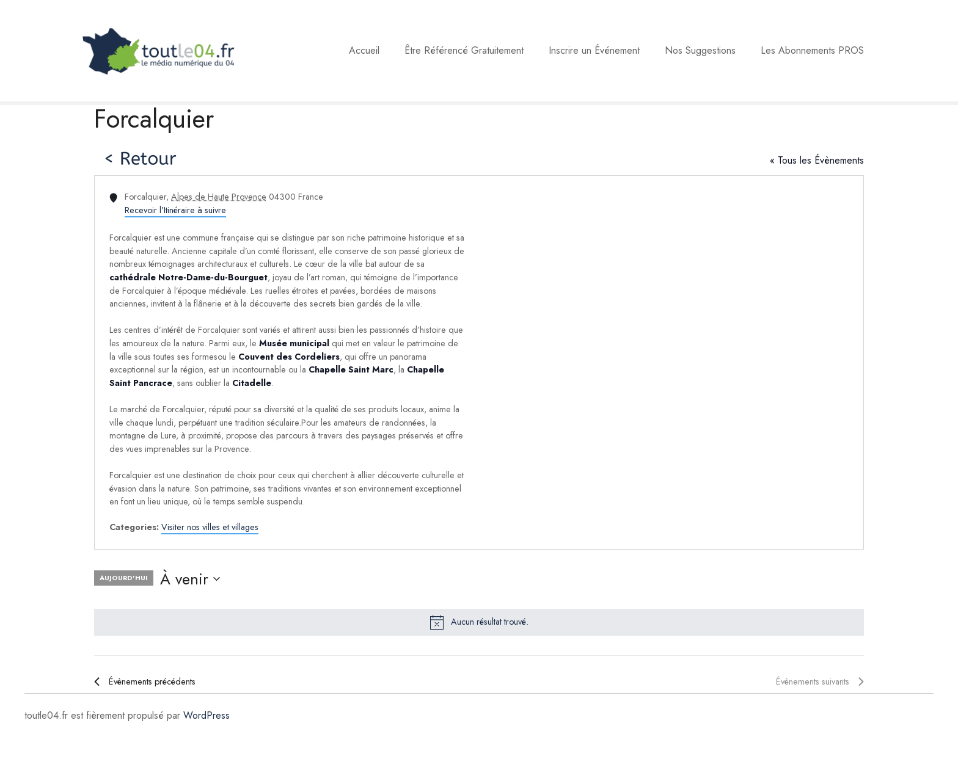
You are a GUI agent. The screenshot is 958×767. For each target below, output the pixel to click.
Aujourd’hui (124, 578)
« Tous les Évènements (817, 160)
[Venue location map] (670, 362)
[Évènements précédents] (145, 682)
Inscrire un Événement (594, 50)
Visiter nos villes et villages (209, 527)
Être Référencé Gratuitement (464, 50)
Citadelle (251, 383)
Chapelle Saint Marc (351, 369)
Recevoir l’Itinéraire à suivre (175, 210)
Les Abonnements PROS (812, 50)
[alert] (479, 622)
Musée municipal (294, 343)
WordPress (206, 715)
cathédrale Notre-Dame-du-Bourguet (188, 277)
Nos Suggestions (700, 50)
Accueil (364, 50)
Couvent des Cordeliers (289, 357)
